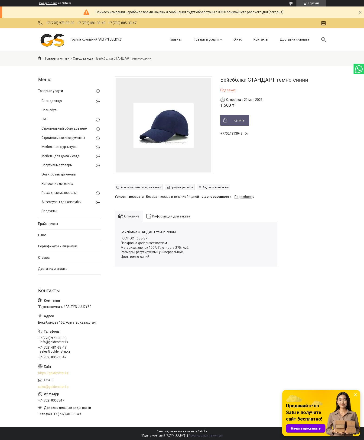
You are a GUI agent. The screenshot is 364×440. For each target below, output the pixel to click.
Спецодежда (83, 58)
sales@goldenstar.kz (53, 387)
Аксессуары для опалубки (61, 202)
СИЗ (45, 119)
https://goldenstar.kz (53, 373)
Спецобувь (50, 110)
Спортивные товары (57, 165)
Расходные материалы (59, 192)
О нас (238, 39)
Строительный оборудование (64, 128)
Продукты (49, 211)
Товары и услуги (206, 39)
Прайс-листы (48, 224)
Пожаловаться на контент (205, 435)
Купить (239, 120)
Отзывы (44, 257)
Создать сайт (48, 3)
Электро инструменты (59, 174)
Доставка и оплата (294, 39)
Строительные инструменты (63, 138)
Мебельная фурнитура (59, 147)
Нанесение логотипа (57, 183)
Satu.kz (202, 431)
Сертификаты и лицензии (57, 246)
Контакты (261, 39)
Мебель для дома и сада (61, 156)
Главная (176, 39)
